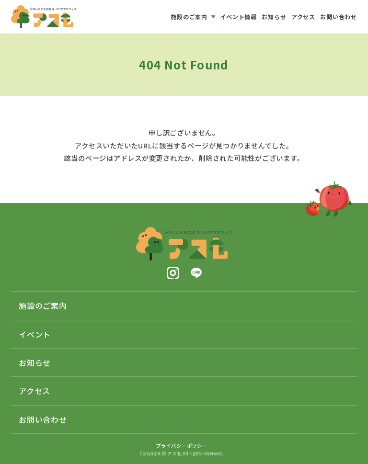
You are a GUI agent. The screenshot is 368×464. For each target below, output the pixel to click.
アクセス (34, 390)
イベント (35, 334)
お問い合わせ (43, 419)
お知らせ (35, 362)
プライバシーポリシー (181, 445)
